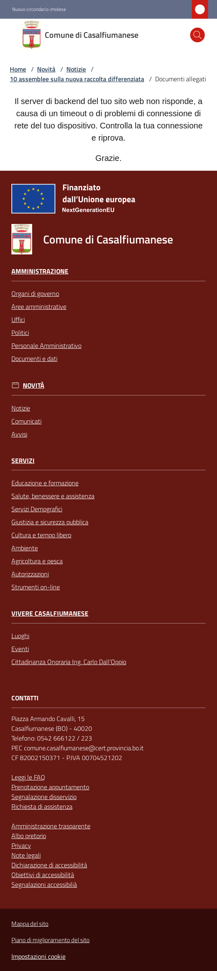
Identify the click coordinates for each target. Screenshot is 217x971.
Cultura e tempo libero (41, 535)
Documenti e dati (34, 358)
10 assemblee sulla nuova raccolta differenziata (77, 79)
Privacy (21, 845)
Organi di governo (35, 293)
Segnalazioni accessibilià (44, 884)
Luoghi (20, 636)
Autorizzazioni (30, 574)
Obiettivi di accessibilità (42, 875)
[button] (197, 35)
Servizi (23, 461)
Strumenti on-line (35, 587)
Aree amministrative (38, 306)
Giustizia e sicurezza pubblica (49, 522)
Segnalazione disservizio (44, 797)
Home (18, 69)
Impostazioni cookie (38, 956)
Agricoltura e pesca (37, 561)
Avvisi (19, 434)
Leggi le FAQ (28, 777)
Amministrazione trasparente (50, 826)
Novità (46, 69)
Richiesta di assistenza (41, 806)
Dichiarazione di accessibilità (49, 865)
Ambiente (24, 548)
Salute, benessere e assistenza (52, 496)
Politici (20, 332)
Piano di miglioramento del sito (50, 940)
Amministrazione (39, 271)
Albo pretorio (28, 836)
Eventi (20, 649)
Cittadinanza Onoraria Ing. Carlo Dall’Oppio (68, 662)
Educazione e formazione (45, 483)
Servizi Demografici (36, 509)
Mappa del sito (29, 923)
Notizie (76, 69)
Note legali (26, 855)
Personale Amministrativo (46, 345)
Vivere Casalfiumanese (49, 613)
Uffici (18, 319)
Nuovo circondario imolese (39, 9)
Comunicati (26, 421)
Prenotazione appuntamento (50, 787)
